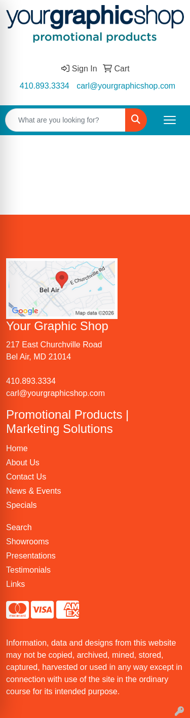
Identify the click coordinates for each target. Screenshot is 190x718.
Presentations (31, 555)
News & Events (33, 491)
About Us (23, 462)
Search (19, 527)
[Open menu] (170, 120)
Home (17, 448)
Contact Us (26, 476)
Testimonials (28, 570)
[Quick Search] (65, 120)
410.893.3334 (44, 86)
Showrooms (27, 541)
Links (15, 584)
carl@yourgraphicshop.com (126, 86)
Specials (21, 505)
